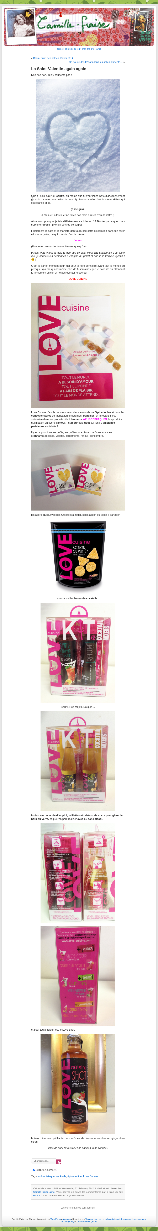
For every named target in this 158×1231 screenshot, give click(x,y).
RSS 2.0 (37, 1195)
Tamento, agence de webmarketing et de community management (115, 1219)
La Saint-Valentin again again (58, 69)
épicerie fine (75, 1176)
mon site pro (88, 49)
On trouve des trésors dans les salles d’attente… (96, 62)
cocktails (61, 1176)
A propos (66, 1219)
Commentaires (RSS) (86, 1221)
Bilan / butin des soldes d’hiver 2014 (53, 58)
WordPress (56, 1219)
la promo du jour (72, 49)
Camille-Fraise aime (44, 1192)
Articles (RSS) (67, 1221)
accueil (60, 49)
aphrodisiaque (46, 1176)
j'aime (98, 49)
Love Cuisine (90, 1176)
